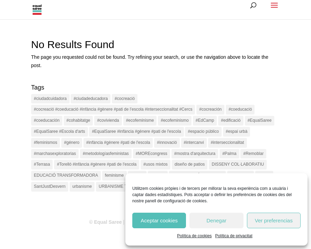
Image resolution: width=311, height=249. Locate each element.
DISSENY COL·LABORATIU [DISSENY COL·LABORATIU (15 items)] (238, 164)
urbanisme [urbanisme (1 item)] (82, 186)
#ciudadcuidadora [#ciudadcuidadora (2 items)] (50, 98)
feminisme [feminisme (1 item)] (114, 175)
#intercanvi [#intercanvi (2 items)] (194, 142)
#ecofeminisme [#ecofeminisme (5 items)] (140, 120)
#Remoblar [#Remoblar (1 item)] (253, 153)
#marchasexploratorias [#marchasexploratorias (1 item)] (55, 153)
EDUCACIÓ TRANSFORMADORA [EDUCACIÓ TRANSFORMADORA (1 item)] (66, 175)
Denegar (216, 220)
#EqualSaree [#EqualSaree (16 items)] (260, 120)
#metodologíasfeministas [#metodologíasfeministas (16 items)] (106, 153)
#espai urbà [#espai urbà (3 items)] (237, 131)
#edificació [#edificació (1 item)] (231, 120)
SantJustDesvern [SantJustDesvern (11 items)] (49, 186)
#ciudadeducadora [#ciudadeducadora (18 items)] (90, 98)
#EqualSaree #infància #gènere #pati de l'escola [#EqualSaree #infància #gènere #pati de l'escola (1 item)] (136, 131)
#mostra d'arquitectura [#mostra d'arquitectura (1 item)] (194, 153)
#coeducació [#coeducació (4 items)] (240, 109)
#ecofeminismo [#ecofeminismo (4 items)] (175, 120)
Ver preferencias (274, 220)
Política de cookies (194, 235)
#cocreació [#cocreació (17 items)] (125, 98)
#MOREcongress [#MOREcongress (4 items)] (151, 153)
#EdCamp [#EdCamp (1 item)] (205, 120)
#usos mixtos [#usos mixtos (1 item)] (155, 164)
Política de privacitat (233, 235)
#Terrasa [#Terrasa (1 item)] (42, 164)
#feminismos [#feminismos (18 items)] (45, 142)
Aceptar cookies (159, 220)
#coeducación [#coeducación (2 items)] (47, 120)
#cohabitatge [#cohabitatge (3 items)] (78, 120)
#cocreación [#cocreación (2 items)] (210, 109)
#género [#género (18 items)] (71, 142)
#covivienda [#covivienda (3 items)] (108, 120)
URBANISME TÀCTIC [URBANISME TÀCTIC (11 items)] (119, 186)
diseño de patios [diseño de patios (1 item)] (190, 164)
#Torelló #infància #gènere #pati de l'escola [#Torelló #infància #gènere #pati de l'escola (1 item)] (96, 164)
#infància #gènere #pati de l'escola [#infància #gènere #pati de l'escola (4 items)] (118, 142)
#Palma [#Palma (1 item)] (229, 153)
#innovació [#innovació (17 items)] (167, 142)
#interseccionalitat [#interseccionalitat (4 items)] (227, 142)
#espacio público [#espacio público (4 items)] (203, 131)
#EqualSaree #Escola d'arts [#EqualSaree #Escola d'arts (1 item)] (59, 131)
